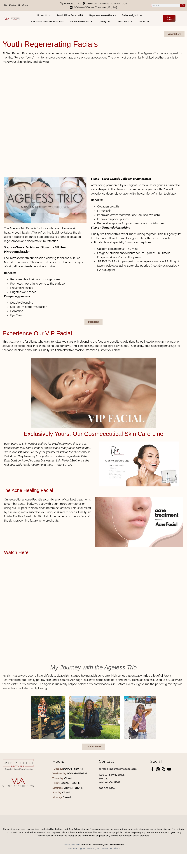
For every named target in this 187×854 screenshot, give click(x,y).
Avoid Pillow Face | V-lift (70, 15)
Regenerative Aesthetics (102, 15)
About (144, 21)
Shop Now (169, 18)
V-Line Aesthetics (81, 21)
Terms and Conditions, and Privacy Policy (102, 844)
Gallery (104, 21)
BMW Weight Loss (132, 15)
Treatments (124, 21)
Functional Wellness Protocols (47, 21)
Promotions (43, 15)
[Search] (182, 5)
